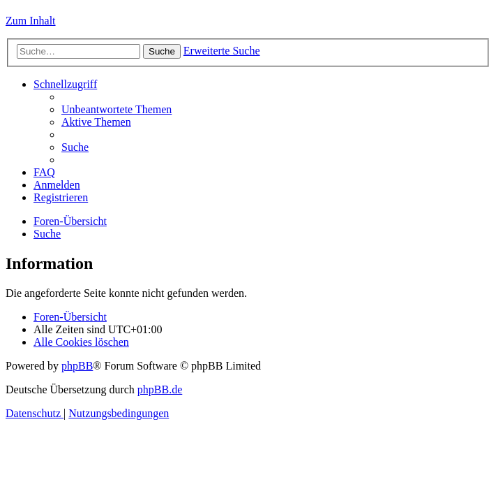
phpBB (77, 366)
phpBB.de (159, 389)
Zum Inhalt (31, 21)
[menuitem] (116, 109)
